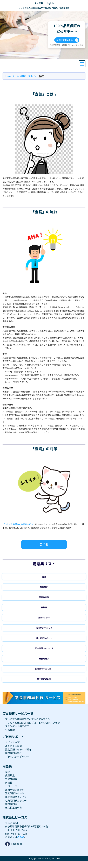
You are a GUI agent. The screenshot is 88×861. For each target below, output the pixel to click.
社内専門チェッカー (44, 668)
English (50, 3)
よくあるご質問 (13, 746)
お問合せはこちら (67, 40)
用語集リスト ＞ (27, 76)
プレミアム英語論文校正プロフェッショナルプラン (32, 722)
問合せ (44, 544)
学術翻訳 (10, 729)
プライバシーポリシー (17, 756)
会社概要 (39, 3)
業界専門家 (44, 658)
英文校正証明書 (44, 679)
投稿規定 (44, 586)
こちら (20, 837)
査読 (44, 576)
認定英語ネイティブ (44, 648)
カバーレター (44, 617)
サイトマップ (12, 742)
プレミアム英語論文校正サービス (18, 524)
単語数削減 (44, 597)
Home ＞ (9, 76)
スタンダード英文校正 (17, 726)
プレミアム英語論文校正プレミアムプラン (27, 719)
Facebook (13, 844)
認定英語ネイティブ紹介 (18, 749)
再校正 (44, 607)
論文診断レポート (44, 638)
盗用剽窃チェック (44, 627)
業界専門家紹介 (13, 753)
